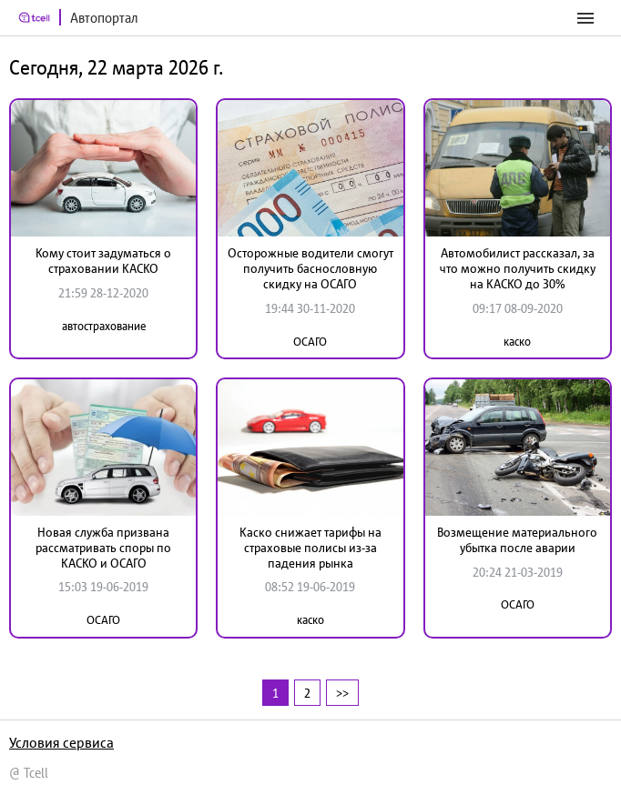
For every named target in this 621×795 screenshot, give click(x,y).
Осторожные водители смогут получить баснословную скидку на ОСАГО (310, 268)
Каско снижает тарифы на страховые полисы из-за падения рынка (310, 547)
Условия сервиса (61, 742)
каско (517, 341)
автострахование (104, 326)
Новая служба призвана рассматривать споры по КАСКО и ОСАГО (103, 547)
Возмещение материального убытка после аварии (517, 540)
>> (342, 692)
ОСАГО (310, 341)
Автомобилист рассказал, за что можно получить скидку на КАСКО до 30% (518, 268)
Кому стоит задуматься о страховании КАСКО (103, 261)
